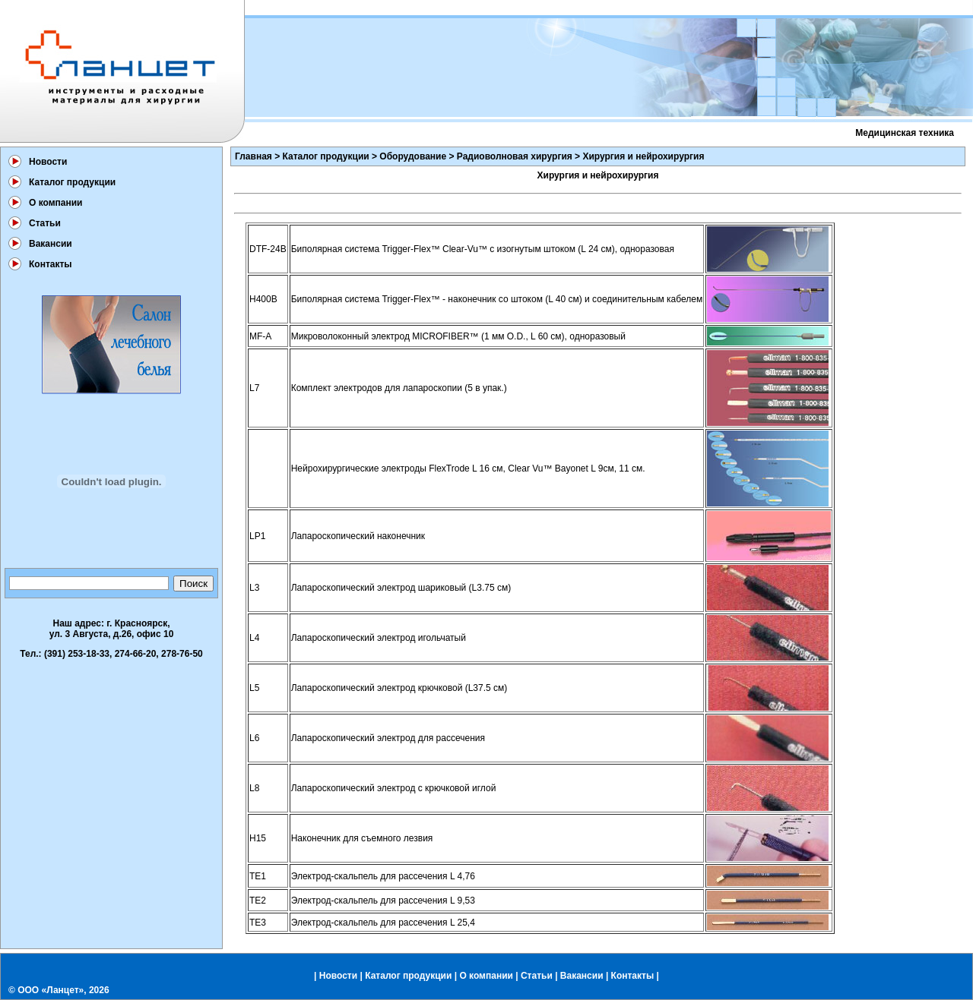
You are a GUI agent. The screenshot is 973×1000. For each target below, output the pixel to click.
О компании (56, 202)
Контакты (50, 264)
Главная (253, 156)
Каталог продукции (72, 182)
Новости (48, 161)
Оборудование (412, 156)
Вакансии (50, 243)
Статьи (45, 223)
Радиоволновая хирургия (514, 156)
